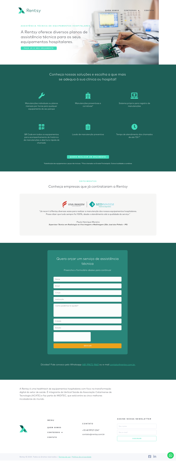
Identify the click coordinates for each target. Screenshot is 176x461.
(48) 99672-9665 (90, 365)
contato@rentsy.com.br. (122, 365)
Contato (149, 11)
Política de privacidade (81, 457)
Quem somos (112, 11)
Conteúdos (132, 11)
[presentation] (72, 337)
